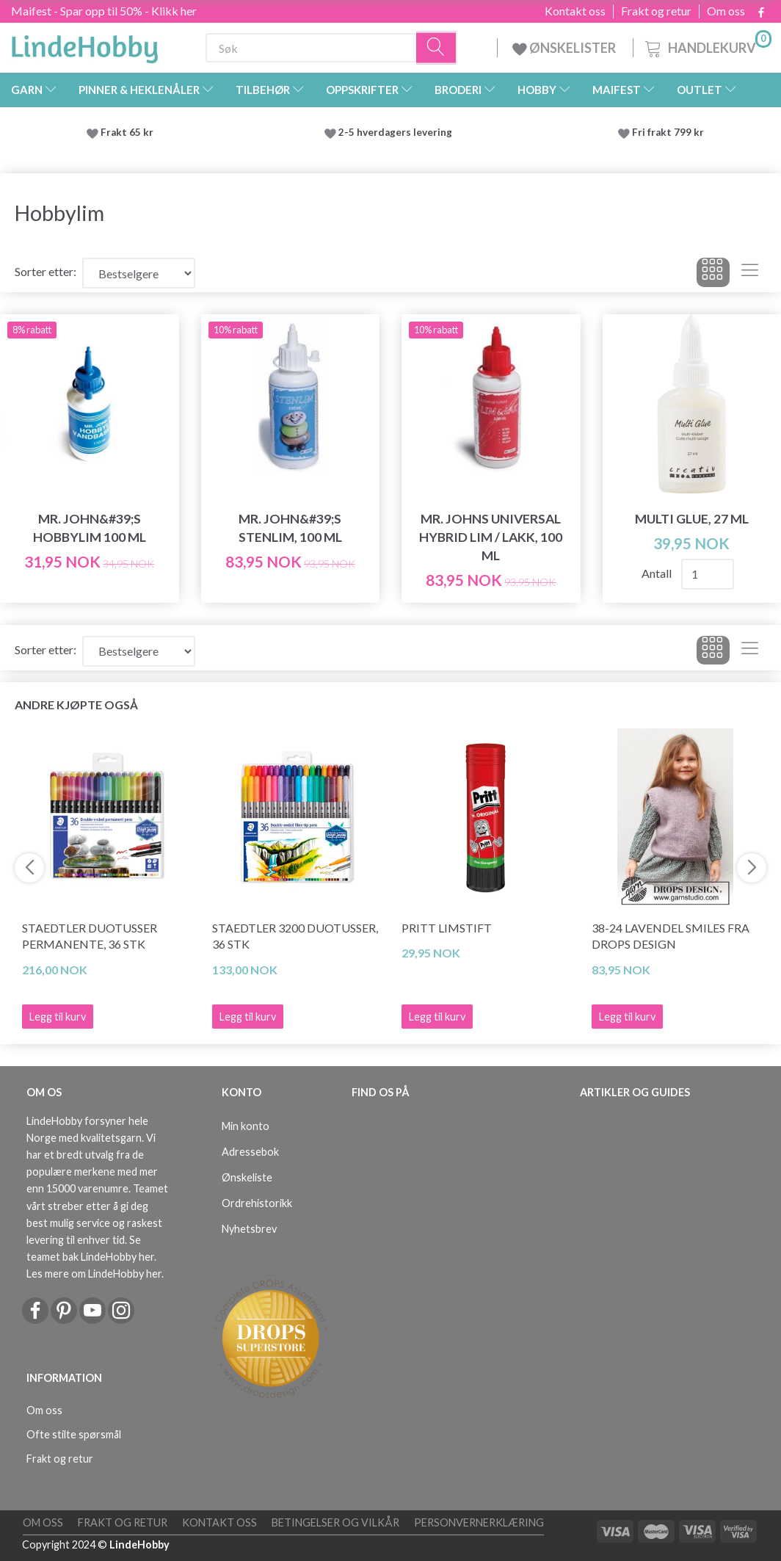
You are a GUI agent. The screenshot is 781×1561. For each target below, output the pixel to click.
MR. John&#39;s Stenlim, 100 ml (290, 528)
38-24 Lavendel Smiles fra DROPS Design (670, 936)
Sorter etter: (45, 271)
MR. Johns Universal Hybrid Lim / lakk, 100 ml (490, 537)
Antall (658, 573)
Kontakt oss (575, 11)
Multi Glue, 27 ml (692, 518)
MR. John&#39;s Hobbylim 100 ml (89, 528)
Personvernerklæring (479, 1522)
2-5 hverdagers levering (397, 132)
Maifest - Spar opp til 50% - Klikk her (104, 11)
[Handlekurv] (706, 45)
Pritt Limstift (447, 928)
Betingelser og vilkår (335, 1522)
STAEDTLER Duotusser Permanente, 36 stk (89, 936)
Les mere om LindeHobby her (93, 1273)
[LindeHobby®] (84, 45)
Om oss (726, 11)
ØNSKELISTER (565, 48)
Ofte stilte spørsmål (73, 1434)
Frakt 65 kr (127, 132)
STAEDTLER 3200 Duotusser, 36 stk (295, 936)
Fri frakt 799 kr (667, 132)
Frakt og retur (656, 11)
